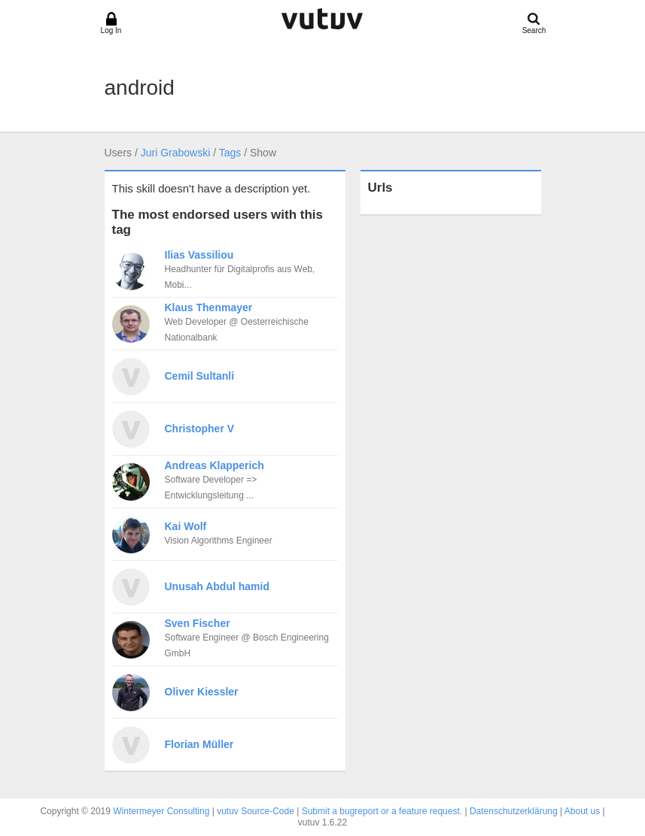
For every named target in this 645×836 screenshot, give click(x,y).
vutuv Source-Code (255, 811)
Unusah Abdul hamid (217, 586)
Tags (230, 153)
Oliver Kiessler (202, 692)
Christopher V (200, 429)
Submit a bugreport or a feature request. (382, 811)
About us (582, 811)
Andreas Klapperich (214, 465)
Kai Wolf (186, 526)
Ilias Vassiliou (199, 255)
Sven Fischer (197, 623)
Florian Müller (199, 744)
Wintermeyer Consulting (161, 811)
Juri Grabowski (176, 153)
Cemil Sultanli (200, 376)
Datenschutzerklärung (514, 811)
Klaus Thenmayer (209, 307)
